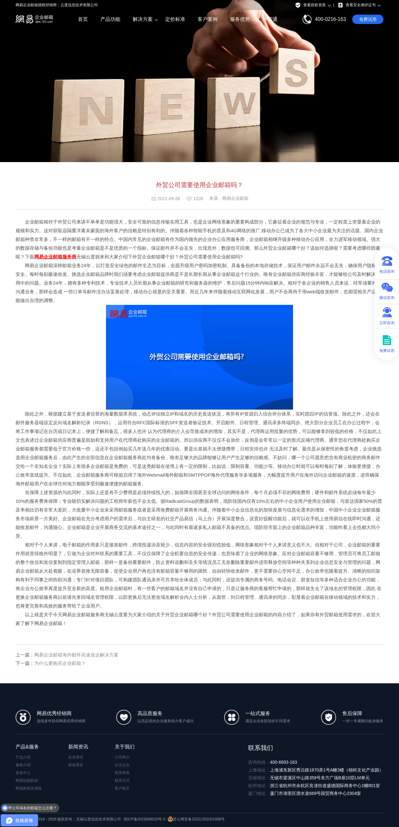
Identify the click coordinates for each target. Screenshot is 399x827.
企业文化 (122, 765)
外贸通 (269, 19)
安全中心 (23, 773)
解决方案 (143, 19)
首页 (83, 19)
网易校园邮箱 (27, 780)
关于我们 (125, 746)
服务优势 (240, 19)
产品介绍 (23, 757)
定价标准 (175, 19)
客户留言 (122, 788)
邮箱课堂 (75, 765)
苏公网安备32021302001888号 (196, 819)
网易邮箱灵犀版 (29, 788)
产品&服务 (27, 746)
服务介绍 (23, 765)
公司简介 (122, 757)
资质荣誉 (122, 773)
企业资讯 (75, 757)
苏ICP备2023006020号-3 (144, 819)
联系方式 (122, 780)
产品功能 (110, 19)
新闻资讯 (78, 746)
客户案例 (208, 19)
